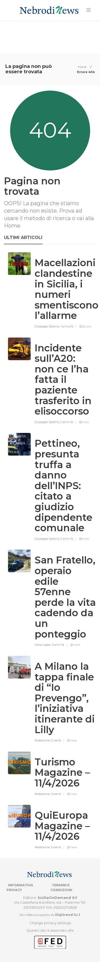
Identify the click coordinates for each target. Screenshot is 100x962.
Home (82, 67)
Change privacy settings (50, 923)
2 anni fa (67, 422)
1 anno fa (67, 326)
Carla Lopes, (43, 645)
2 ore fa (56, 740)
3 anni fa (58, 645)
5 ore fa (56, 794)
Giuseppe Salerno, (48, 326)
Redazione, (43, 740)
